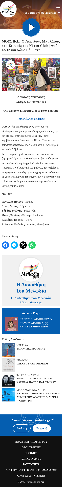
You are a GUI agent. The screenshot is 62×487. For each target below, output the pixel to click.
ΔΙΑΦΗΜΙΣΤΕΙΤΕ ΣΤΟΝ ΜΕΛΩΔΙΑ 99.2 (31, 470)
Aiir (42, 482)
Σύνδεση (22, 428)
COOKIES (31, 453)
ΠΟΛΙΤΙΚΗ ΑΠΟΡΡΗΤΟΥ (31, 441)
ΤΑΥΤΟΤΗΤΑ (31, 464)
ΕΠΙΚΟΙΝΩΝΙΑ (31, 458)
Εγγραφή (41, 428)
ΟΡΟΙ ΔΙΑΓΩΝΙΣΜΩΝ (31, 475)
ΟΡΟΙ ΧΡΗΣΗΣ (31, 447)
